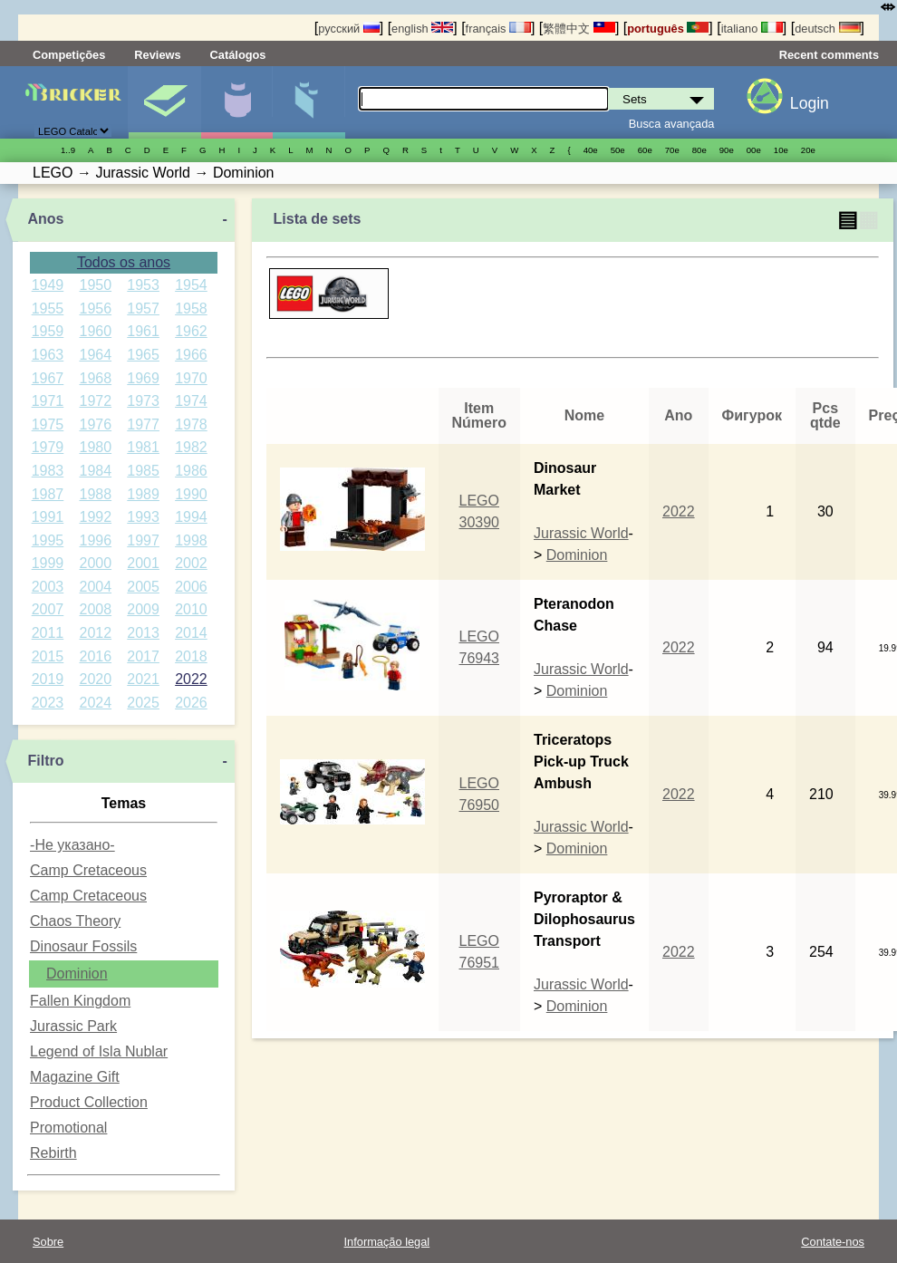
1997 (143, 540)
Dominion (77, 973)
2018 (191, 656)
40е (591, 150)
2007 (48, 609)
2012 (95, 633)
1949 (48, 285)
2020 (95, 679)
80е (699, 150)
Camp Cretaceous (88, 870)
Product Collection (89, 1102)
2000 (95, 563)
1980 (95, 447)
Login (809, 103)
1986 (191, 470)
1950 (95, 285)
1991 (48, 517)
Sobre (48, 1242)
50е (618, 150)
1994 (191, 517)
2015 (48, 656)
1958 (191, 308)
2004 (95, 586)
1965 (143, 354)
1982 (191, 447)
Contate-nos (832, 1242)
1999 (48, 563)
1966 (191, 354)
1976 (95, 424)
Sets (164, 102)
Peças (308, 102)
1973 (143, 401)
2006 (191, 586)
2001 (143, 563)
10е (781, 150)
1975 (48, 424)
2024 (95, 702)
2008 (95, 609)
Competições (69, 55)
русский (348, 28)
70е (672, 150)
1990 (191, 494)
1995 (48, 540)
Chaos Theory (75, 921)
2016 (95, 656)
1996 (95, 540)
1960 (95, 331)
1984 (95, 470)
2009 (143, 609)
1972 (95, 401)
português (668, 28)
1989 (143, 494)
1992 (95, 517)
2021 (143, 679)
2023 (48, 702)
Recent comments (829, 55)
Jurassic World (581, 533)
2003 (48, 586)
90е (726, 150)
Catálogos (238, 55)
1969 (143, 378)
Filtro (45, 760)
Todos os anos (123, 262)
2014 (191, 633)
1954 (191, 285)
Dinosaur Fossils (83, 946)
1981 (143, 447)
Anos (45, 219)
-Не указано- (72, 845)
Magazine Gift (75, 1077)
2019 (48, 679)
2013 (143, 633)
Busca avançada (672, 123)
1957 (143, 308)
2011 (48, 633)
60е (645, 150)
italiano (752, 28)
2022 (191, 679)
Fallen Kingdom (80, 1000)
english (422, 28)
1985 (143, 470)
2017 (143, 656)
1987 (48, 494)
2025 (143, 702)
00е (754, 150)
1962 (191, 331)
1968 (95, 378)
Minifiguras (237, 102)
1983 (48, 470)
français (498, 28)
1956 (95, 308)
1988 (95, 494)
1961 (143, 331)
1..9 (68, 150)
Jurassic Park (73, 1026)
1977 (143, 424)
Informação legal (387, 1242)
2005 (143, 586)
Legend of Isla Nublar (99, 1051)
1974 (191, 401)
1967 (48, 378)
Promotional (68, 1127)
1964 (95, 354)
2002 (191, 563)
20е (808, 150)
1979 (48, 447)
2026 (191, 702)
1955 (48, 308)
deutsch (827, 28)
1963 (48, 354)
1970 (191, 378)
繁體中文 (579, 28)
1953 (143, 285)
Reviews (157, 55)
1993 (143, 517)
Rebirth (53, 1153)
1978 (191, 424)
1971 (48, 401)
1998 (191, 540)
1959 (48, 331)
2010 (191, 609)
